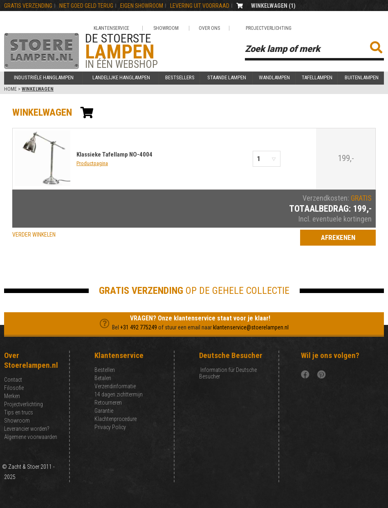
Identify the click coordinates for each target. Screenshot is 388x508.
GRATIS (361, 198)
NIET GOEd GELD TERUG (86, 5)
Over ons (209, 28)
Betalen (102, 378)
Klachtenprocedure (115, 419)
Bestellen (104, 370)
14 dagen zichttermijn (118, 394)
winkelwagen (42, 112)
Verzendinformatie (115, 386)
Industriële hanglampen (44, 78)
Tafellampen (317, 78)
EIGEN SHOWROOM (141, 5)
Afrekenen (338, 237)
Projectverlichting (269, 28)
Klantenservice (111, 28)
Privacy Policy (110, 427)
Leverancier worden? (26, 428)
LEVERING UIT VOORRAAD (199, 5)
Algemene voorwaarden (30, 437)
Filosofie (14, 388)
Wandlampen (274, 78)
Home (10, 89)
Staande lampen (226, 78)
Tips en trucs (18, 412)
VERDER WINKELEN (34, 234)
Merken (12, 396)
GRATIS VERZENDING (28, 5)
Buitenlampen (362, 78)
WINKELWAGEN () (273, 5)
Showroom (166, 28)
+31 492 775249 (138, 327)
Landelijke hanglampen (121, 78)
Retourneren (108, 402)
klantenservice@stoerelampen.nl (251, 327)
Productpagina (92, 163)
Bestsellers (180, 78)
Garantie (103, 410)
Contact (13, 379)
